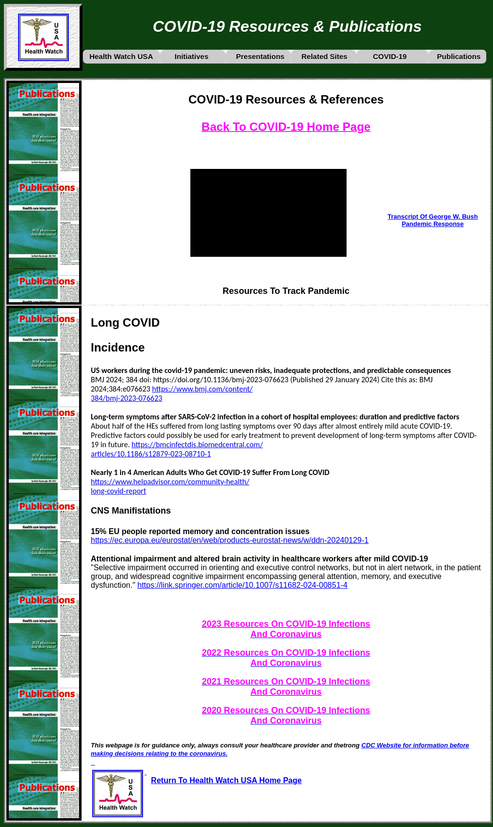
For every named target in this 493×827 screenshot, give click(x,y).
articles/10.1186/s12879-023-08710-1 (151, 453)
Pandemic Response (433, 223)
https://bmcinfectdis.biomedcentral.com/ (197, 444)
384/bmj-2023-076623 (126, 398)
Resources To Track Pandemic (286, 291)
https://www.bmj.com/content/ (202, 388)
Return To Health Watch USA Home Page (226, 780)
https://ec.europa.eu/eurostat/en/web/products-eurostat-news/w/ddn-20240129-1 (230, 540)
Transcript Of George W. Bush (433, 216)
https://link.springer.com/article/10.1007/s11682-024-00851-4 (243, 585)
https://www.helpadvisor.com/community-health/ (170, 481)
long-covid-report (118, 491)
